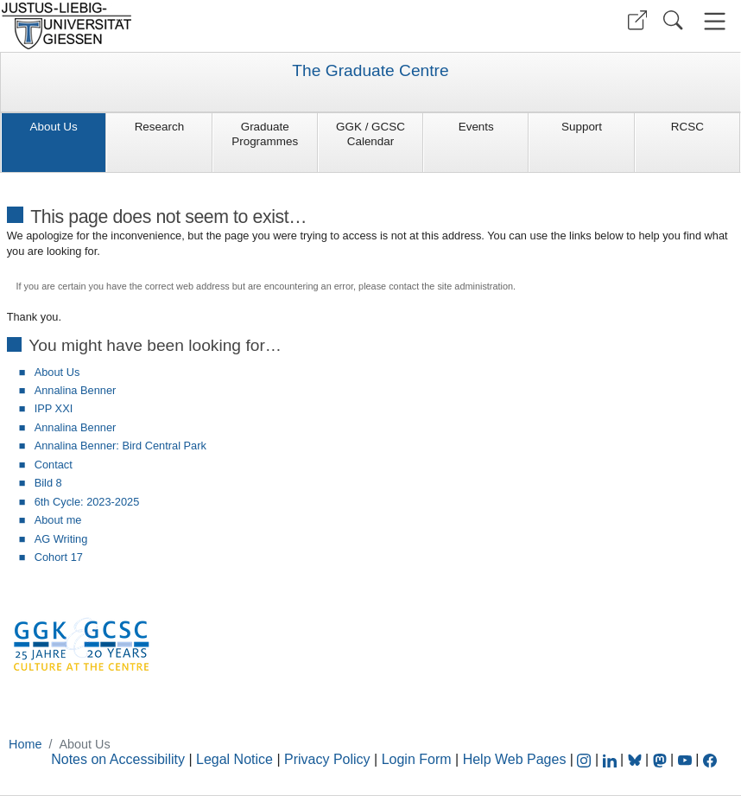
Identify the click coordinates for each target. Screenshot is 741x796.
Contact (54, 464)
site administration (475, 286)
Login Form (417, 759)
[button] (637, 20)
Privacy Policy (327, 759)
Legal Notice (234, 759)
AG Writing (61, 538)
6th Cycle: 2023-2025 (87, 501)
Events (476, 126)
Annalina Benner (76, 390)
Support (581, 126)
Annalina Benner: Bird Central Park (120, 445)
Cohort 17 (59, 557)
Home (25, 744)
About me (58, 519)
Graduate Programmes (264, 134)
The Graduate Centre (370, 71)
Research (160, 126)
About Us (54, 126)
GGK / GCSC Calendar (370, 134)
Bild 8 (48, 482)
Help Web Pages (515, 759)
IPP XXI (54, 408)
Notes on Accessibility (119, 759)
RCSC (687, 126)
